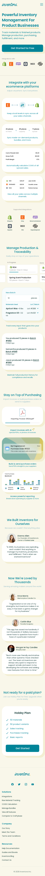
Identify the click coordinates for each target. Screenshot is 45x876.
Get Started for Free (22, 48)
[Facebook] (12, 784)
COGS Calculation (9, 804)
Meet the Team (8, 832)
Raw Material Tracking (11, 800)
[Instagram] (26, 784)
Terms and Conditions (11, 836)
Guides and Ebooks (10, 852)
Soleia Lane (29, 540)
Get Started (23, 748)
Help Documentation (10, 848)
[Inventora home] (20, 4)
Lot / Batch (34, 304)
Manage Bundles (9, 808)
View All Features (9, 812)
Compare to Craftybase (12, 816)
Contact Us (6, 860)
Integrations (7, 796)
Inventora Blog (8, 856)
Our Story (6, 828)
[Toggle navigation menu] (41, 4)
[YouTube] (32, 784)
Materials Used (12, 304)
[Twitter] (19, 784)
